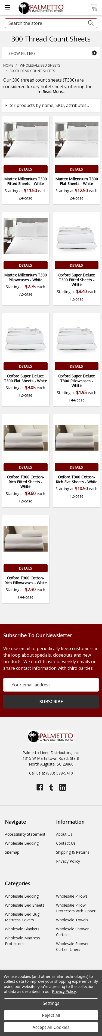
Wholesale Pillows (72, 896)
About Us (64, 834)
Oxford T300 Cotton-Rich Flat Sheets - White (76, 479)
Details (25, 169)
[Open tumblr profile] (51, 787)
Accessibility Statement (25, 834)
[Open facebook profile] (40, 787)
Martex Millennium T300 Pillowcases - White (25, 277)
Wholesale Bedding (22, 843)
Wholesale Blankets (22, 928)
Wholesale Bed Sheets (24, 905)
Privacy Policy (68, 861)
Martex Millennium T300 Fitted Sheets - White (25, 181)
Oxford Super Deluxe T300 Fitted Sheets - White (76, 279)
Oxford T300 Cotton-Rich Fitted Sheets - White (25, 481)
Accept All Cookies (51, 1027)
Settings (51, 1003)
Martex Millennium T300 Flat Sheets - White (76, 181)
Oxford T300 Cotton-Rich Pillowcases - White (25, 580)
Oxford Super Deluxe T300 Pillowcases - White (76, 380)
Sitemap (12, 852)
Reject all (51, 1015)
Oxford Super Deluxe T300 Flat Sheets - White (25, 378)
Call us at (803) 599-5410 (51, 773)
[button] (94, 53)
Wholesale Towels (72, 919)
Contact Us (66, 843)
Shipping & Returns (72, 852)
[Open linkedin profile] (62, 787)
